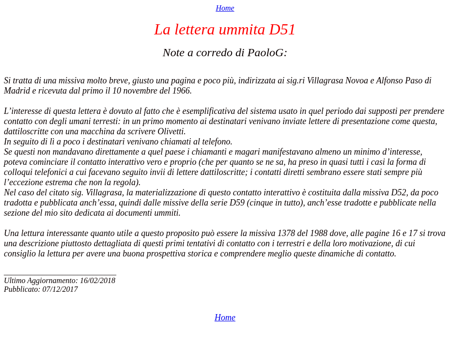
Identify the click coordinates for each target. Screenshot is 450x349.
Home (225, 8)
